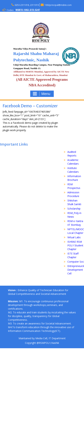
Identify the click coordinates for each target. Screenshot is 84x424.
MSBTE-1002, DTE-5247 (28, 9)
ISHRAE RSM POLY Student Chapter (75, 245)
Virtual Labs (74, 237)
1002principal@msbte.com (58, 5)
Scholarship (73, 208)
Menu (41, 93)
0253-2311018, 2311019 (27, 5)
